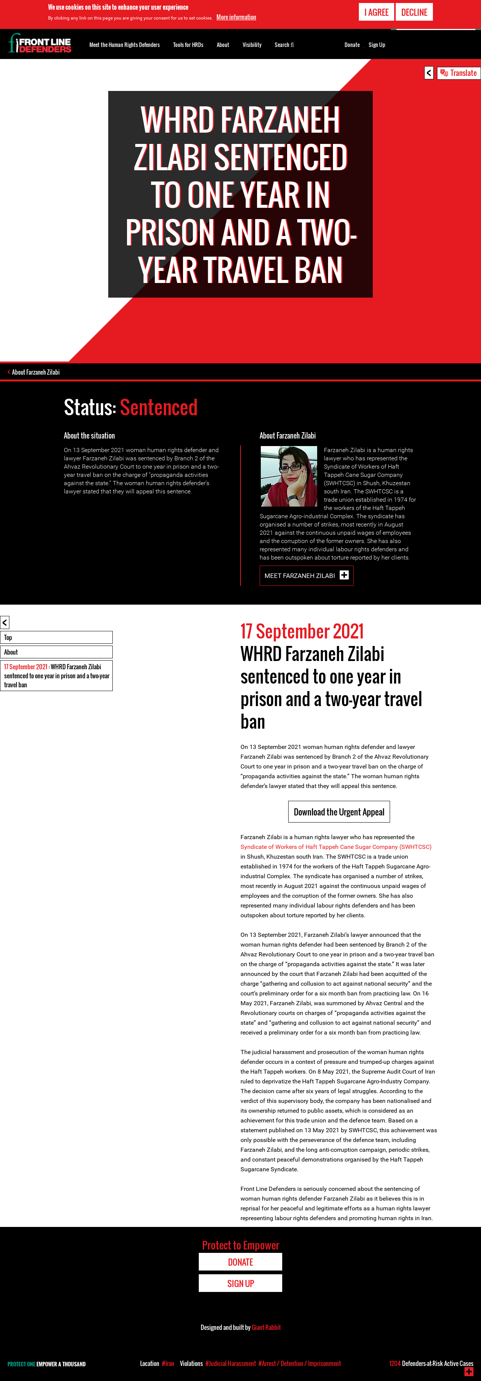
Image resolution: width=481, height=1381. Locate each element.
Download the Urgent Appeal (339, 812)
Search (284, 44)
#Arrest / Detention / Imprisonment (300, 1363)
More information (236, 16)
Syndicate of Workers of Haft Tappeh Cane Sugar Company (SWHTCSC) (336, 846)
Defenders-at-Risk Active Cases (431, 1363)
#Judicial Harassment (231, 1363)
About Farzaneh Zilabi (36, 372)
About (11, 651)
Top (8, 637)
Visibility (252, 44)
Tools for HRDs (188, 44)
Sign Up (377, 44)
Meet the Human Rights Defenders (124, 44)
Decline (414, 11)
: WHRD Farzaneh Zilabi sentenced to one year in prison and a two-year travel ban (56, 675)
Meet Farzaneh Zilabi (301, 575)
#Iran (168, 1363)
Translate (464, 72)
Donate (352, 44)
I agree (377, 11)
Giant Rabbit (266, 1327)
